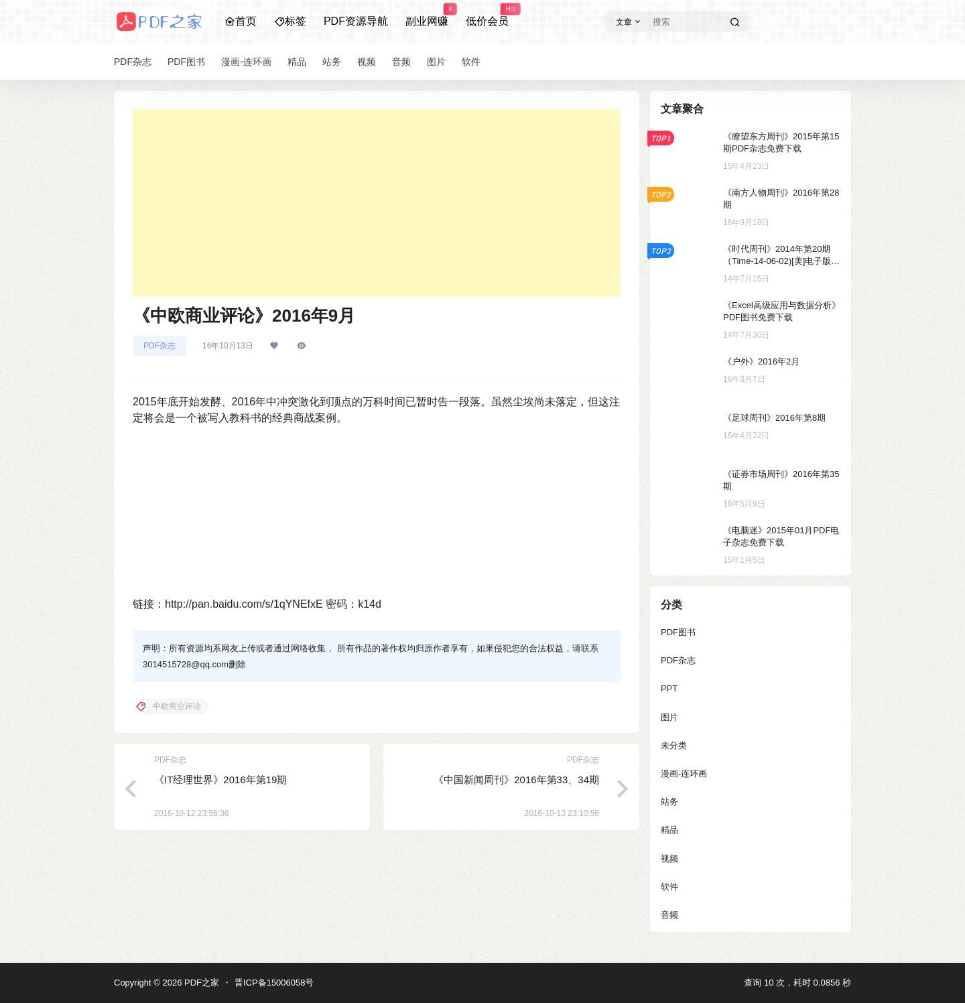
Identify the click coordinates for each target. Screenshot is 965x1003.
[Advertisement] (377, 203)
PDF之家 (200, 983)
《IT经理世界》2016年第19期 (220, 779)
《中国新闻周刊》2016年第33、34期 (516, 779)
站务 (669, 802)
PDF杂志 (159, 345)
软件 (669, 887)
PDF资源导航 (356, 21)
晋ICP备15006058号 (274, 983)
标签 (290, 21)
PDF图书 (678, 632)
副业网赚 (426, 15)
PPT (669, 688)
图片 (669, 717)
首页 (240, 21)
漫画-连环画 (684, 773)
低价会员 (487, 15)
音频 (669, 915)
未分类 (674, 745)
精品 (669, 830)
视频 (669, 859)
